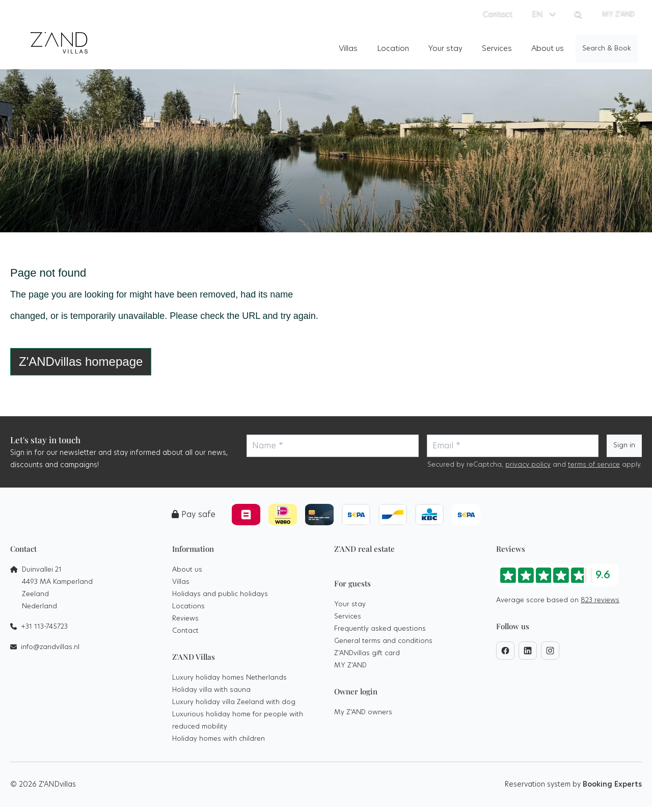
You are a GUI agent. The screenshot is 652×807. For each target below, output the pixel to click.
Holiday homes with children (218, 739)
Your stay (350, 604)
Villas (180, 582)
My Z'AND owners (363, 712)
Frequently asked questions (380, 629)
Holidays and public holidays (220, 594)
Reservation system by (573, 784)
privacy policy (528, 465)
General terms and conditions (383, 641)
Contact (185, 631)
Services (347, 616)
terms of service (594, 465)
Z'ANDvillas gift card (367, 653)
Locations (188, 606)
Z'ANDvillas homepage (81, 361)
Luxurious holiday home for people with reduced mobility (237, 720)
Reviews (185, 618)
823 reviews (600, 600)
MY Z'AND (350, 665)
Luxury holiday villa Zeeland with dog (233, 702)
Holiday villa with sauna (211, 690)
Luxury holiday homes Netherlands (229, 678)
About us (187, 570)
